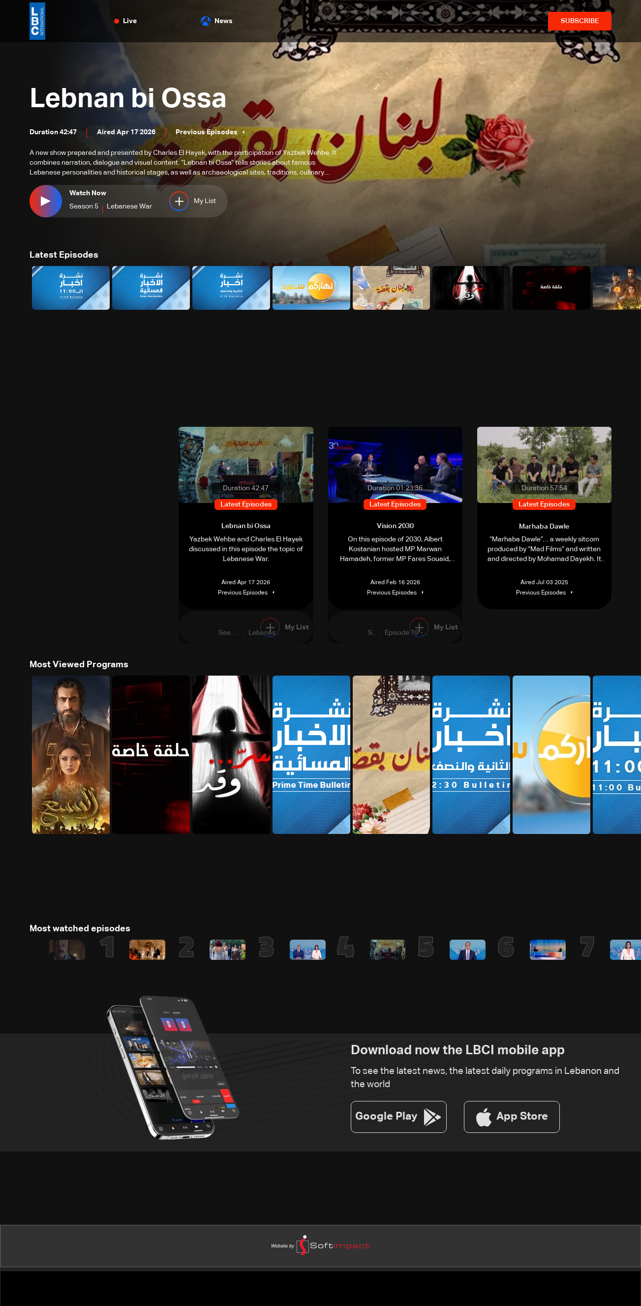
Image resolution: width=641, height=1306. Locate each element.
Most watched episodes (80, 928)
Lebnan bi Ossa (129, 100)
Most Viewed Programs (79, 664)
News (217, 21)
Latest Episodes (64, 255)
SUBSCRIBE (580, 21)
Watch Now (87, 193)
